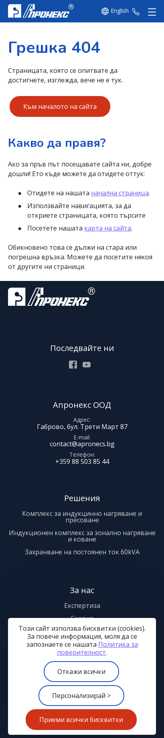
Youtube (86, 364)
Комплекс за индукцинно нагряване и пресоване (82, 516)
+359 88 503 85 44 (136, 11)
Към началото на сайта (60, 106)
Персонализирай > (81, 695)
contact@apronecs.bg (82, 443)
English (120, 11)
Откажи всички (81, 671)
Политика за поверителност (97, 648)
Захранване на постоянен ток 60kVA (82, 551)
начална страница (120, 193)
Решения (82, 498)
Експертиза (82, 605)
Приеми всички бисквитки (81, 719)
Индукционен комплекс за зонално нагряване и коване (82, 535)
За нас (82, 590)
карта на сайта (107, 228)
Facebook (73, 364)
